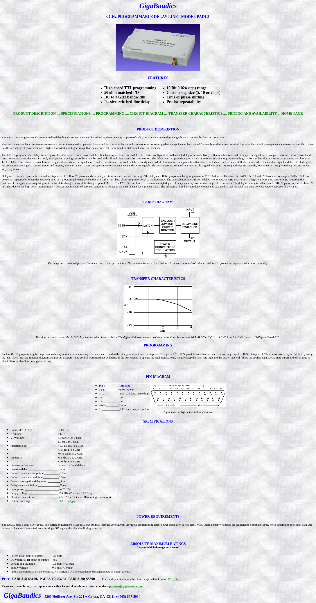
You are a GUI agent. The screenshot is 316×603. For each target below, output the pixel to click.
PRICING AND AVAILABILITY (252, 113)
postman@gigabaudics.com (126, 586)
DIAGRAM (164, 202)
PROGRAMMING (110, 113)
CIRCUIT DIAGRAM (146, 113)
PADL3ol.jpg (67, 501)
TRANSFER (140, 278)
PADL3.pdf (174, 579)
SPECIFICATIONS (76, 113)
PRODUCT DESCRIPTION (34, 113)
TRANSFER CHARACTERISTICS (195, 113)
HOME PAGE (292, 113)
